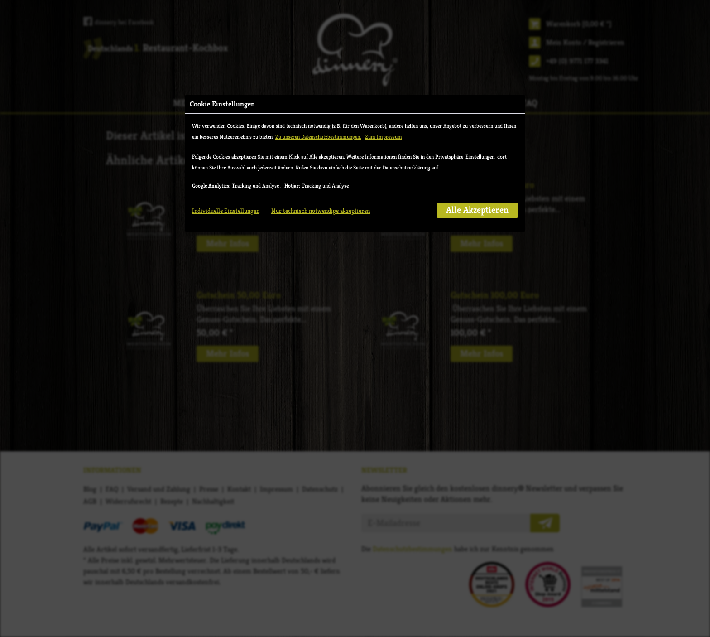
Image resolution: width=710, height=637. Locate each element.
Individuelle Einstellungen (225, 211)
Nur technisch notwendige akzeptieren (320, 211)
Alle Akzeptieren (477, 210)
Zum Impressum (383, 136)
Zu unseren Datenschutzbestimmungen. (318, 136)
